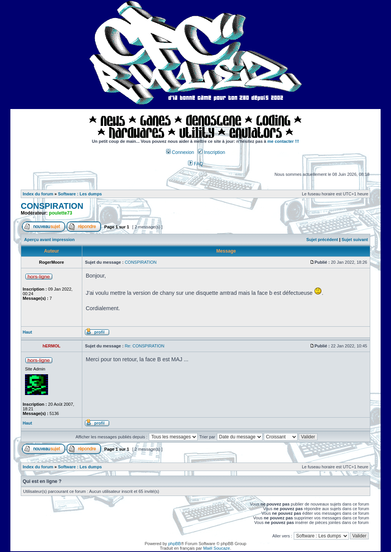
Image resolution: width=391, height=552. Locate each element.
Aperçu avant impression (49, 239)
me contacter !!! (283, 141)
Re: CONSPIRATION (144, 346)
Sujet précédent (322, 239)
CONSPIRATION (52, 206)
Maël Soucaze (216, 548)
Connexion (180, 152)
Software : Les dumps (80, 194)
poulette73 (60, 213)
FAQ (195, 164)
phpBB (174, 543)
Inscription (211, 152)
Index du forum (38, 194)
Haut (27, 332)
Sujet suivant (354, 239)
